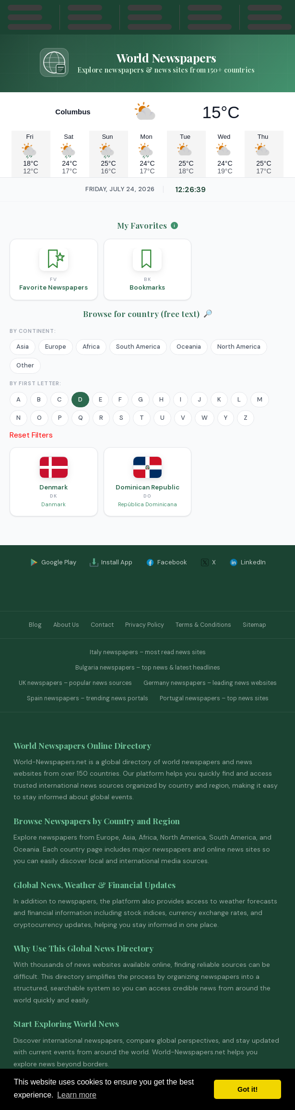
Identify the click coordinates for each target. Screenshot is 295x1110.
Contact (102, 625)
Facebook (166, 562)
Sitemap (254, 625)
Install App (111, 562)
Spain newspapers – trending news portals (87, 698)
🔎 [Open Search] (207, 313)
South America (138, 346)
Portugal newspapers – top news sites (214, 698)
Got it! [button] (247, 1089)
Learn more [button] (76, 1095)
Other (25, 365)
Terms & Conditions (203, 625)
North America (238, 346)
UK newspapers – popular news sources (75, 683)
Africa (91, 346)
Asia (22, 346)
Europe (55, 346)
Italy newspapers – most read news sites (148, 652)
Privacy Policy (144, 625)
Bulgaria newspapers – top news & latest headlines (147, 667)
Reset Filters (31, 435)
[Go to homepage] (147, 62)
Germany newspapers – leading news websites (210, 683)
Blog (35, 625)
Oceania (189, 346)
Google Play (53, 562)
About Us (66, 625)
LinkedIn (247, 562)
